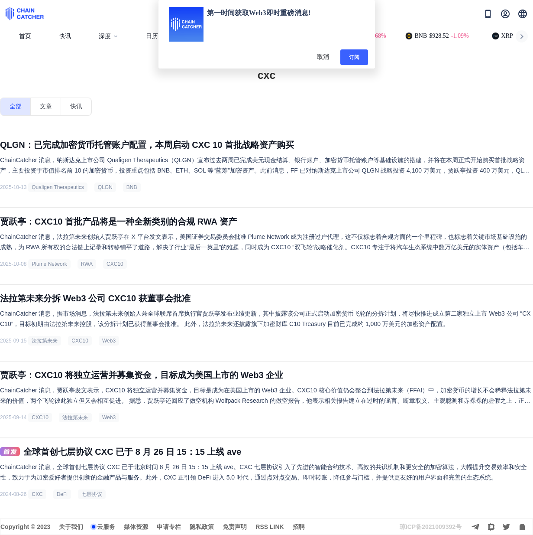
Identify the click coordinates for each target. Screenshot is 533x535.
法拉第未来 (45, 341)
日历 (152, 36)
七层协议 (91, 494)
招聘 (299, 526)
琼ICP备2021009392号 (431, 526)
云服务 (106, 526)
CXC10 (115, 264)
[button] (522, 14)
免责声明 (235, 526)
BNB (131, 187)
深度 (108, 36)
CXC (37, 494)
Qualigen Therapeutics (58, 187)
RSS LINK (269, 526)
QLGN (105, 187)
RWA (87, 264)
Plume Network (49, 264)
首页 (25, 36)
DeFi (62, 494)
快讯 (65, 36)
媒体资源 (136, 526)
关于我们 (71, 526)
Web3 (109, 341)
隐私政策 (202, 526)
